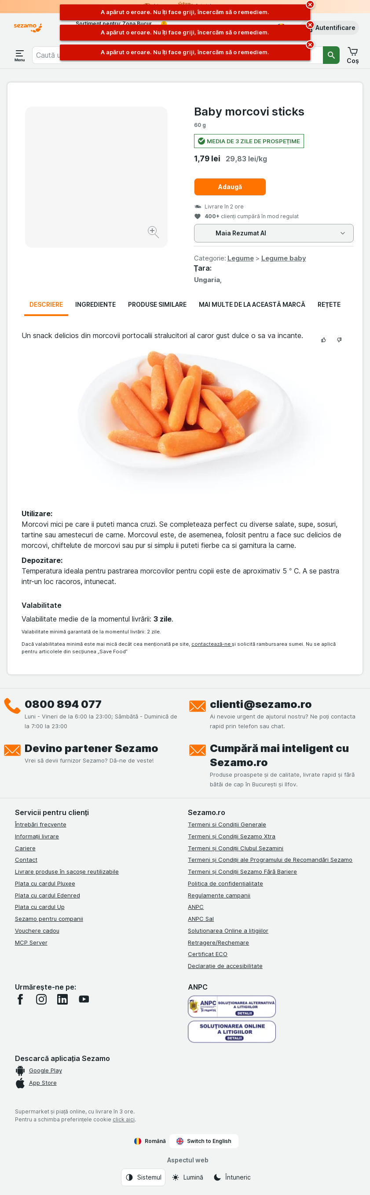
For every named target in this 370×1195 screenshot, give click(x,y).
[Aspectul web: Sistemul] (143, 1177)
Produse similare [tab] (157, 304)
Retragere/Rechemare (218, 942)
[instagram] (41, 999)
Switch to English (203, 1141)
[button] (329, 28)
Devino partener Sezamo (91, 748)
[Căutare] (331, 55)
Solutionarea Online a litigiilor (228, 930)
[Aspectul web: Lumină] (187, 1177)
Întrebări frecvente (40, 824)
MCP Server (31, 942)
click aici (124, 1119)
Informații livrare (37, 836)
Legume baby (283, 258)
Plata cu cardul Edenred (47, 895)
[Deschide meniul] (20, 55)
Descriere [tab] (46, 304)
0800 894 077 (63, 704)
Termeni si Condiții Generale (227, 824)
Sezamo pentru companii (49, 918)
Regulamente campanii (219, 895)
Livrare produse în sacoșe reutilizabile (67, 871)
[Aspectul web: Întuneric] (232, 1177)
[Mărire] (154, 233)
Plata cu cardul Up (40, 906)
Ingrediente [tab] (95, 304)
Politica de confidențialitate (225, 883)
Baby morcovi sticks (249, 111)
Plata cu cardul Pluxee (45, 883)
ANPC (196, 906)
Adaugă (230, 186)
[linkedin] (62, 999)
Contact (26, 859)
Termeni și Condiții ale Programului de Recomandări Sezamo (270, 859)
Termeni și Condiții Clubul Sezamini (235, 848)
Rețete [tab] (329, 304)
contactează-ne (211, 644)
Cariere (25, 848)
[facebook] (20, 999)
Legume (240, 258)
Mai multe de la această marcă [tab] (252, 304)
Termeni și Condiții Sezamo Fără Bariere (242, 871)
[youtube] (83, 999)
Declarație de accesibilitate (225, 965)
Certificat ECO (207, 953)
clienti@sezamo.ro (261, 704)
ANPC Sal (201, 918)
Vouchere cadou (37, 930)
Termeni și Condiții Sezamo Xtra (231, 836)
